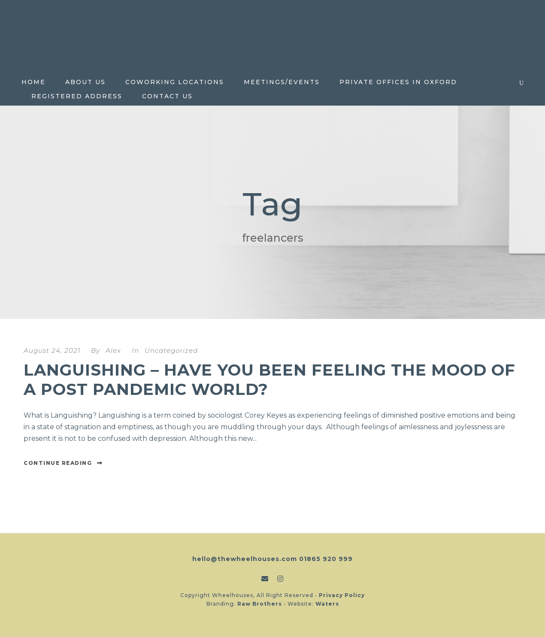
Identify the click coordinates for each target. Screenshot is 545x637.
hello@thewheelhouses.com (244, 559)
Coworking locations (174, 82)
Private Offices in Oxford (398, 82)
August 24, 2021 (52, 350)
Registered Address (76, 96)
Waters (327, 604)
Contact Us (167, 96)
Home (33, 82)
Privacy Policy (342, 595)
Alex (113, 350)
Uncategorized (171, 350)
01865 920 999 (326, 559)
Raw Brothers (259, 604)
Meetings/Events (282, 82)
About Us (85, 82)
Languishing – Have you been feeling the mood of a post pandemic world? (269, 379)
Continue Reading (63, 463)
